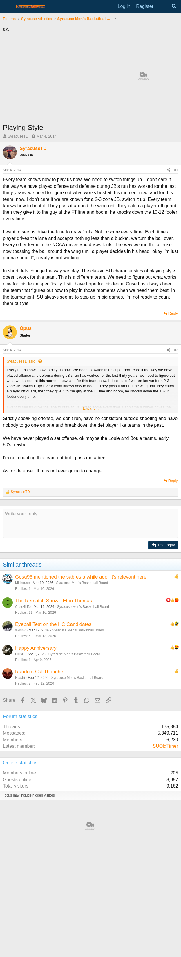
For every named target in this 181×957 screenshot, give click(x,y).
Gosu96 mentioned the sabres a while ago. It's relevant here (80, 577)
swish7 (20, 630)
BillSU (20, 654)
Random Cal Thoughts (39, 671)
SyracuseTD (18, 136)
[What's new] (162, 6)
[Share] (168, 170)
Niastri (20, 678)
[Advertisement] (90, 846)
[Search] (174, 6)
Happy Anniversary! (36, 648)
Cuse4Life (23, 607)
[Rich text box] (90, 523)
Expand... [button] (91, 408)
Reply (173, 313)
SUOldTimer (165, 746)
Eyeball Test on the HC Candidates (53, 624)
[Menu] (8, 7)
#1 (176, 170)
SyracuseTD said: (22, 361)
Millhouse (22, 583)
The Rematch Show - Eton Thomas (53, 601)
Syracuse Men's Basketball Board (82, 583)
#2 (176, 350)
